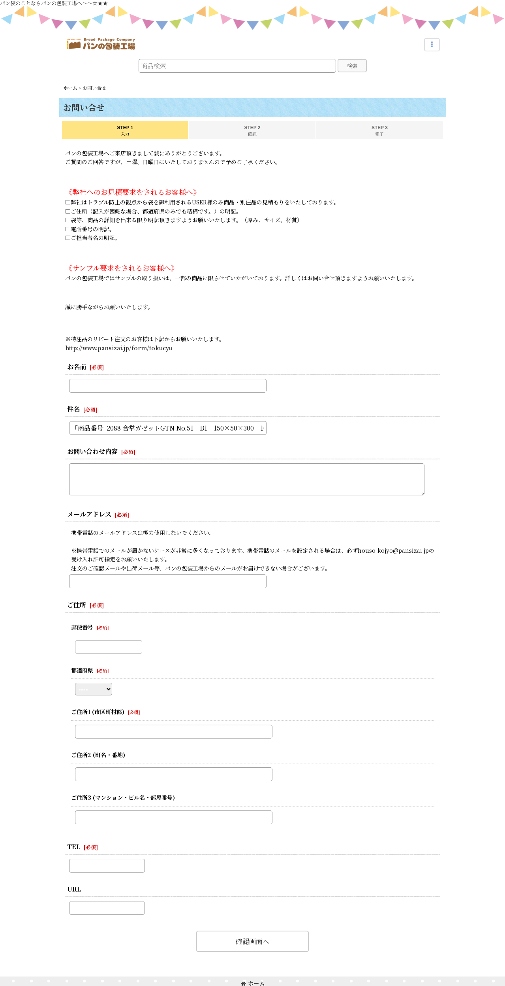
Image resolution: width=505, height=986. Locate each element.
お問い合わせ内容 (92, 451)
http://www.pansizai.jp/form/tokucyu (119, 348)
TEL (73, 846)
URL (74, 888)
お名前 (76, 366)
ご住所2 (98, 755)
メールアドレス (89, 514)
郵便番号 (82, 627)
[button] (432, 44)
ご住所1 (97, 712)
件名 (73, 409)
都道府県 (82, 670)
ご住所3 (123, 797)
